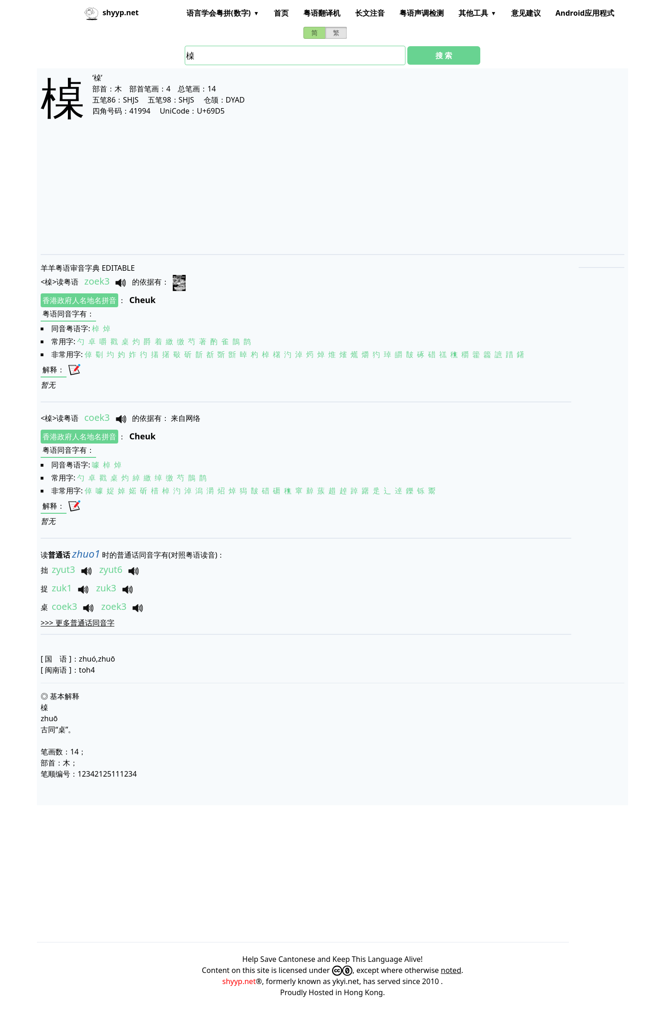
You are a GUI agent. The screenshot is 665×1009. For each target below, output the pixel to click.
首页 (281, 13)
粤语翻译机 (321, 13)
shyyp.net (239, 981)
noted (451, 970)
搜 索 (443, 55)
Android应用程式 (585, 13)
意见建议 (526, 13)
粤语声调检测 (421, 13)
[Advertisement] (318, 195)
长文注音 (370, 13)
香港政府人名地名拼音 (79, 300)
